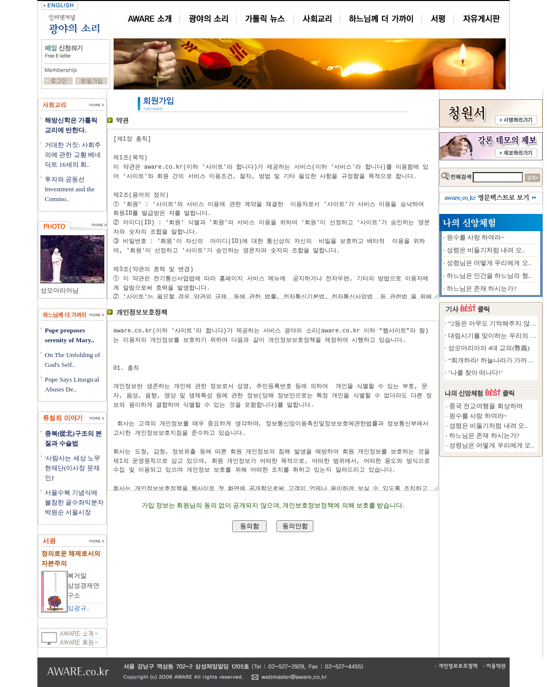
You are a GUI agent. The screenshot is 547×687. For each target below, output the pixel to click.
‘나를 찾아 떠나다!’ (510, 372)
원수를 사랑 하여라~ (510, 237)
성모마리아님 (59, 290)
